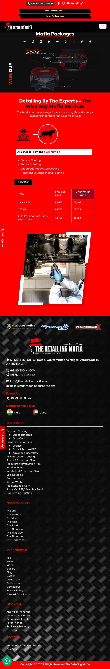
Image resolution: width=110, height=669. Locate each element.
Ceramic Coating (17, 431)
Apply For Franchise (18, 612)
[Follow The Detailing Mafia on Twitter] (12, 398)
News (10, 561)
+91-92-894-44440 (22, 375)
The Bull (11, 511)
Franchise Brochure (18, 630)
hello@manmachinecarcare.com (32, 386)
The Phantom (15, 536)
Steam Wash (14, 482)
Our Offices (13, 649)
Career (11, 576)
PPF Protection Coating (21, 457)
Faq (9, 558)
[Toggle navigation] (103, 26)
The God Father (16, 540)
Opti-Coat (16, 438)
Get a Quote (2, 238)
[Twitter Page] (77, 3)
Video (10, 565)
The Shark (12, 525)
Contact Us (13, 587)
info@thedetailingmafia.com (30, 381)
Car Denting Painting (19, 493)
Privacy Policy (15, 591)
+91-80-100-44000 (40, 4)
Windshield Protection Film (23, 471)
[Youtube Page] (68, 3)
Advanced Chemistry (23, 453)
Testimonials (14, 583)
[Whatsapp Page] (81, 3)
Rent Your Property (18, 626)
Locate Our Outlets (18, 616)
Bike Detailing (15, 475)
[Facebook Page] (58, 3)
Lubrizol (15, 446)
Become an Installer (19, 619)
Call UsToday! (2, 438)
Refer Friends (14, 623)
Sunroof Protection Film (21, 460)
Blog (9, 572)
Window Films (15, 468)
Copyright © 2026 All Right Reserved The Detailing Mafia (55, 664)
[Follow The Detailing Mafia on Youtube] (16, 398)
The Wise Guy (15, 533)
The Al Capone (15, 529)
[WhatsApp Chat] (7, 661)
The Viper (12, 518)
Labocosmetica (20, 435)
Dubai (39, 413)
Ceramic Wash (15, 478)
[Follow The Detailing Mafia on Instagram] (21, 398)
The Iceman (14, 515)
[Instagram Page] (63, 3)
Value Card (13, 580)
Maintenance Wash (18, 486)
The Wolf (12, 522)
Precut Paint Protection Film (24, 464)
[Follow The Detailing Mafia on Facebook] (8, 398)
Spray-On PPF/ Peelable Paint (25, 489)
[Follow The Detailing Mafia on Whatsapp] (29, 398)
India (13, 413)
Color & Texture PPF (22, 449)
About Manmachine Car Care (24, 646)
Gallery (11, 569)
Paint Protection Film (19, 442)
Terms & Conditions (18, 594)
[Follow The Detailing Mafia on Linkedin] (25, 398)
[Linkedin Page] (72, 3)
